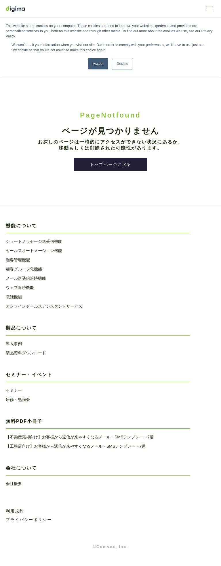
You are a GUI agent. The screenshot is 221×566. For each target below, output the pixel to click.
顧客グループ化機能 (24, 269)
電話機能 (14, 297)
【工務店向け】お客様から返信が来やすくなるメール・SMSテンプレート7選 (76, 446)
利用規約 (15, 511)
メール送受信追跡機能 (26, 278)
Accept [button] (98, 64)
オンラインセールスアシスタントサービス (44, 306)
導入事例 (14, 343)
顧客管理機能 (18, 260)
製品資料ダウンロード (26, 353)
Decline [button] (122, 64)
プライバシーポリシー (29, 520)
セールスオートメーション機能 (34, 250)
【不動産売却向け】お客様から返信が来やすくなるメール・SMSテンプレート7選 (80, 437)
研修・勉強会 (18, 399)
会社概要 (14, 483)
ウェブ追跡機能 (20, 287)
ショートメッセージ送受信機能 (34, 241)
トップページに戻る (110, 164)
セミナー (14, 390)
